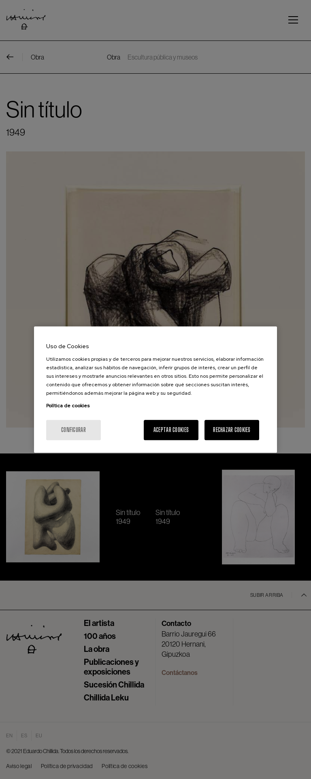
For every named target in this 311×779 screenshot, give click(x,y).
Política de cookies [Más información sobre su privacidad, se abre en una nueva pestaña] (67, 405)
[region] (155, 389)
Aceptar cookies (171, 429)
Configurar (73, 429)
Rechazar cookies (231, 429)
